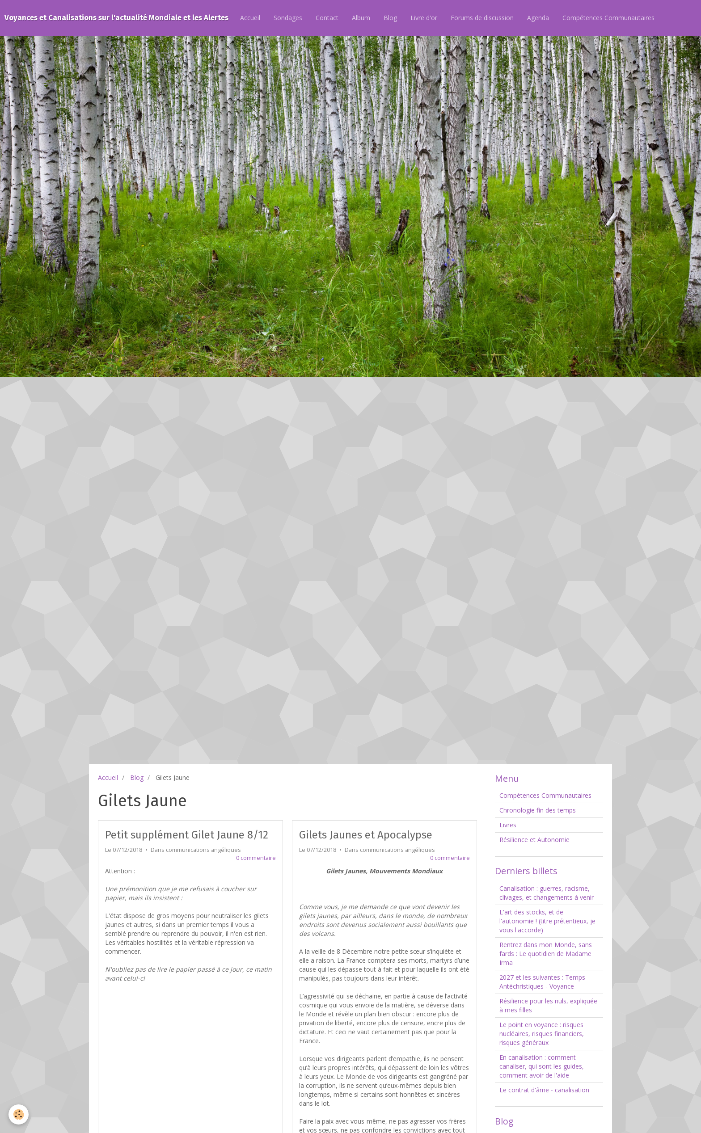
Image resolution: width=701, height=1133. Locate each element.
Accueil (250, 17)
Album (361, 17)
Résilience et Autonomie (534, 839)
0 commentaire (256, 858)
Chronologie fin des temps (537, 810)
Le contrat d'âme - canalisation (544, 1090)
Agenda (538, 17)
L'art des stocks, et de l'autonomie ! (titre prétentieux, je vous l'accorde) (547, 921)
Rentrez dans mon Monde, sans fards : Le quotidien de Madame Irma (545, 953)
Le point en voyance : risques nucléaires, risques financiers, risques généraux (541, 1033)
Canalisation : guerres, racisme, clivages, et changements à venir (546, 892)
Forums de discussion (482, 17)
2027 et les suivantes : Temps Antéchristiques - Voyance (542, 981)
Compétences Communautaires (608, 17)
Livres (507, 825)
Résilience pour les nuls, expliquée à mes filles (548, 1005)
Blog (390, 17)
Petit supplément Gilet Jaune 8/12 (186, 835)
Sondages (288, 17)
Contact (327, 17)
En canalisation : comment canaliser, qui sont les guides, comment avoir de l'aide (541, 1066)
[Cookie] (19, 1114)
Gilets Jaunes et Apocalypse (365, 835)
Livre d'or (423, 17)
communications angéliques (203, 850)
